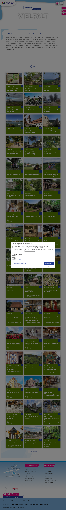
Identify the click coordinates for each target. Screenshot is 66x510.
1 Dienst (18, 255)
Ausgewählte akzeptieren (19, 263)
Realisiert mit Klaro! (50, 266)
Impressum (38, 250)
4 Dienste (18, 259)
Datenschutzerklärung (30, 250)
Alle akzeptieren (49, 263)
